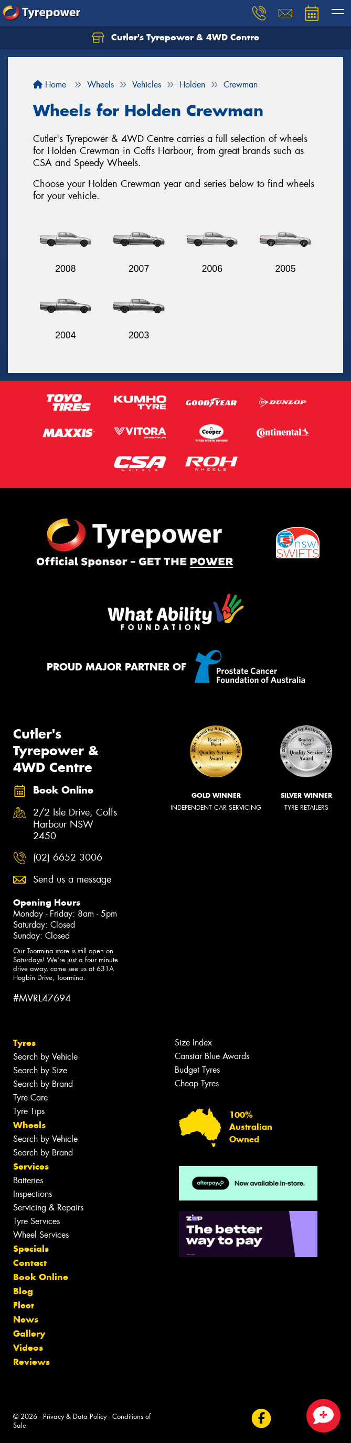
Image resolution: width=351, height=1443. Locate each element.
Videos (28, 1347)
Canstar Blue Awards (212, 1056)
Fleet (23, 1305)
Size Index (193, 1042)
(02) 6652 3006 (67, 858)
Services (31, 1166)
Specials (31, 1248)
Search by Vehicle (45, 1056)
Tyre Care (30, 1097)
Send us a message (72, 880)
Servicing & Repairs (48, 1207)
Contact (30, 1263)
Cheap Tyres (197, 1083)
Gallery (29, 1333)
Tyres (24, 1043)
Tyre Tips (29, 1111)
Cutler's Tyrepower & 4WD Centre (175, 37)
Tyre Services (36, 1221)
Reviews (31, 1362)
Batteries (28, 1180)
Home (49, 84)
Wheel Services (41, 1234)
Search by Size (40, 1070)
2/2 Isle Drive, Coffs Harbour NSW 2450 (75, 825)
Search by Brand (43, 1083)
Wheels (29, 1125)
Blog (23, 1291)
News (25, 1319)
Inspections (32, 1193)
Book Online (40, 1277)
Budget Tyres (197, 1069)
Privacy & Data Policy (75, 1416)
